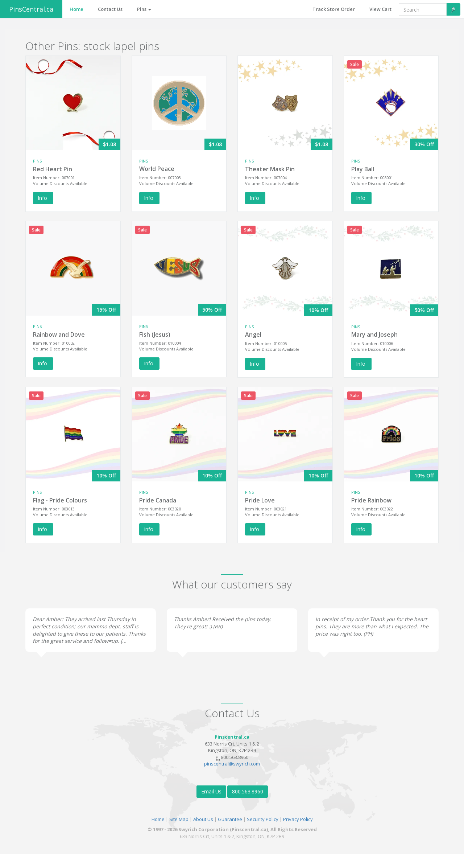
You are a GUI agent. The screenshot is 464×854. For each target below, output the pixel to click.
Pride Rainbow (371, 500)
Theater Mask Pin (270, 169)
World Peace (156, 169)
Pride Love (260, 500)
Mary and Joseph (374, 334)
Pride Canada (157, 500)
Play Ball (362, 169)
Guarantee (230, 819)
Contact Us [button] (110, 9)
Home (158, 819)
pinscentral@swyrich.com (232, 763)
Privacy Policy (298, 819)
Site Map (178, 819)
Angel (253, 334)
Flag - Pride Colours (60, 500)
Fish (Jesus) (154, 334)
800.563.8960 (247, 791)
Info (43, 197)
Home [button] (76, 9)
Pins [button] (144, 9)
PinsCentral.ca (31, 9)
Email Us (211, 791)
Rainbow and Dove (59, 334)
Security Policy (262, 819)
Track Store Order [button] (333, 9)
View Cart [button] (380, 9)
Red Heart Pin (52, 169)
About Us (203, 819)
